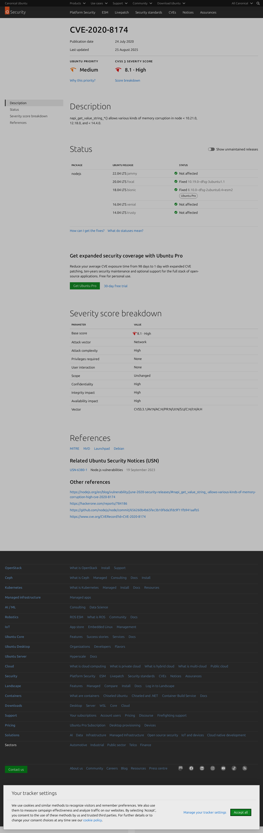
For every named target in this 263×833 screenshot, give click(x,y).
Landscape (13, 686)
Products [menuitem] (75, 3)
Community (117, 617)
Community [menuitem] (140, 3)
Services (119, 636)
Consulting (119, 577)
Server (91, 705)
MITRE (74, 448)
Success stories (97, 636)
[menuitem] (241, 3)
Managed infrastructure (23, 597)
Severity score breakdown (28, 116)
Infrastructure (96, 735)
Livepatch (122, 12)
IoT (7, 627)
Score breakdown (127, 80)
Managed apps (80, 597)
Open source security (162, 735)
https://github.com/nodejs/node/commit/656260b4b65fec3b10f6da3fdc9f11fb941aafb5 (134, 510)
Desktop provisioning (125, 725)
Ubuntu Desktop (17, 646)
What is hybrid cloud (159, 666)
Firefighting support (172, 715)
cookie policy (92, 820)
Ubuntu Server (16, 656)
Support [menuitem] (118, 3)
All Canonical (240, 3)
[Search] (258, 3)
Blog (124, 768)
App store (77, 627)
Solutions (12, 735)
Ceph (9, 577)
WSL (103, 705)
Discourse (146, 715)
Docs (134, 577)
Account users (110, 715)
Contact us (16, 769)
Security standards (148, 12)
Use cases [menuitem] (97, 3)
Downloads (13, 705)
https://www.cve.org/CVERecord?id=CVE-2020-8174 (108, 516)
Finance (145, 745)
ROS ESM (76, 617)
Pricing (130, 715)
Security (11, 676)
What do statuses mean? (125, 230)
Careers (112, 768)
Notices (188, 12)
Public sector (116, 745)
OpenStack (13, 568)
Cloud (9, 666)
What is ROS (96, 617)
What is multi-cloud (192, 666)
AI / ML (10, 607)
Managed (100, 577)
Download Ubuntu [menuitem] (169, 3)
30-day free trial (115, 286)
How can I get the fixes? (87, 230)
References (18, 122)
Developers (102, 646)
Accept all (241, 812)
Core (113, 705)
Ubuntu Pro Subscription (87, 725)
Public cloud (219, 666)
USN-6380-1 (78, 470)
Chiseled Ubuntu (115, 696)
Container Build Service (179, 696)
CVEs (172, 12)
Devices (150, 725)
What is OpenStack (83, 568)
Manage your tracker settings (204, 812)
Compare (111, 686)
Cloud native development (226, 735)
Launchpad (102, 448)
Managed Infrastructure (127, 735)
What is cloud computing (88, 666)
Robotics (11, 617)
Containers (13, 696)
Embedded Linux (100, 627)
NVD (86, 448)
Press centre (158, 768)
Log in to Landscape (160, 686)
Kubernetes (13, 587)
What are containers (84, 696)
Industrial (97, 745)
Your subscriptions (83, 715)
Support (120, 568)
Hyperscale (78, 656)
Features (76, 636)
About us (76, 768)
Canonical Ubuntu (16, 3)
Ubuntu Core (14, 636)
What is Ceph (79, 577)
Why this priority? (82, 80)
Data (79, 735)
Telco (133, 745)
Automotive (78, 745)
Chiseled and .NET (145, 696)
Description (18, 103)
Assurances (208, 12)
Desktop (76, 705)
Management (126, 627)
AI (71, 735)
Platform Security (82, 12)
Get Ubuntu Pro (84, 286)
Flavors (120, 646)
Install (105, 568)
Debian (119, 448)
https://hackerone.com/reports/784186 (98, 503)
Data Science (99, 607)
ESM (105, 12)
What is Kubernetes (84, 587)
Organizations (80, 646)
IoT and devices (192, 735)
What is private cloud (125, 666)
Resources (151, 587)
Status (14, 109)
